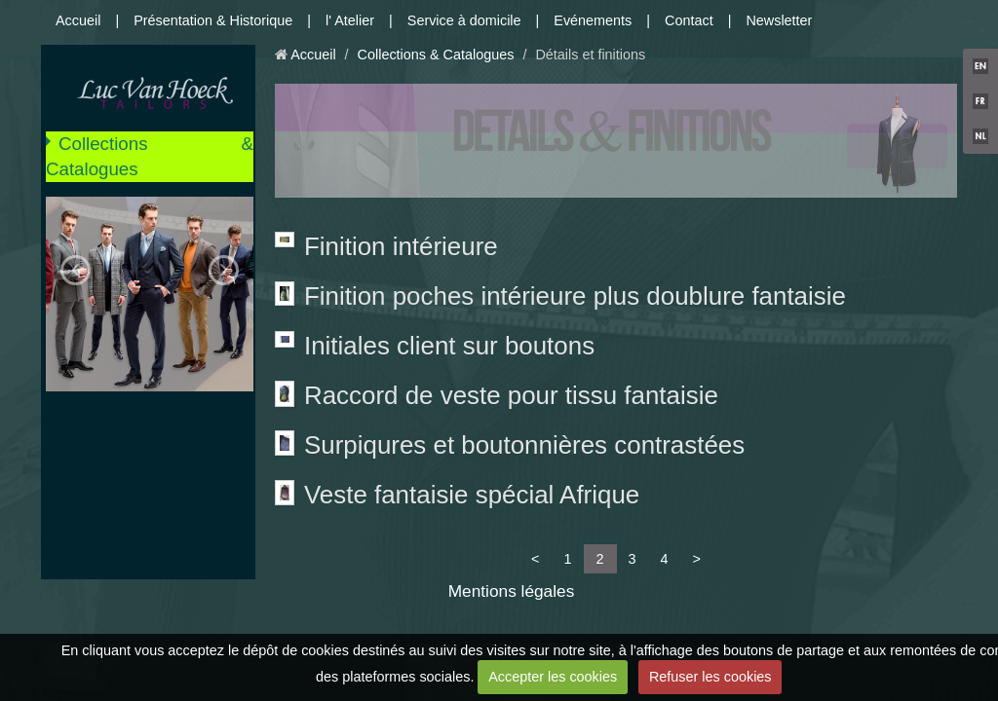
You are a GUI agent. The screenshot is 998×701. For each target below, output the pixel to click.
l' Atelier (350, 20)
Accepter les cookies (552, 676)
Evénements (593, 20)
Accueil (78, 20)
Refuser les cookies (710, 676)
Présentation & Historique (213, 20)
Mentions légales (511, 591)
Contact (689, 20)
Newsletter (779, 20)
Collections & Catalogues (149, 156)
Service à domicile (464, 20)
